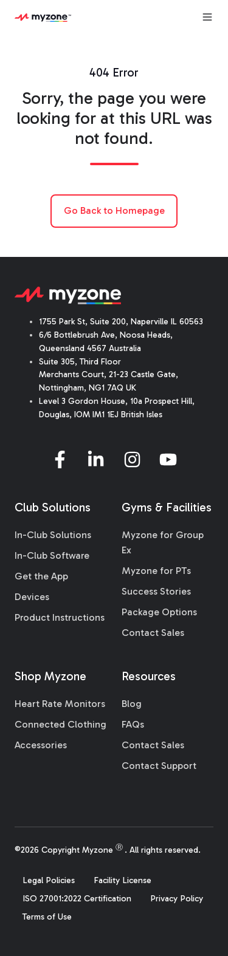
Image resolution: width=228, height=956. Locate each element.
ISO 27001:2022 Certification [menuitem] (76, 898)
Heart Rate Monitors (60, 703)
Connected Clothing (60, 724)
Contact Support (159, 765)
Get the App (41, 576)
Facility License (122, 880)
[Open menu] (207, 17)
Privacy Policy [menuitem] (176, 898)
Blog (132, 703)
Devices (32, 597)
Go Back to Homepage (114, 210)
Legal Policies (48, 880)
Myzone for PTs (156, 570)
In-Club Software (52, 555)
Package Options (159, 612)
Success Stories (156, 591)
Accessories (41, 745)
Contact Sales (153, 632)
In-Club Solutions (53, 535)
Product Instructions (60, 617)
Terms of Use (47, 917)
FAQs (133, 724)
